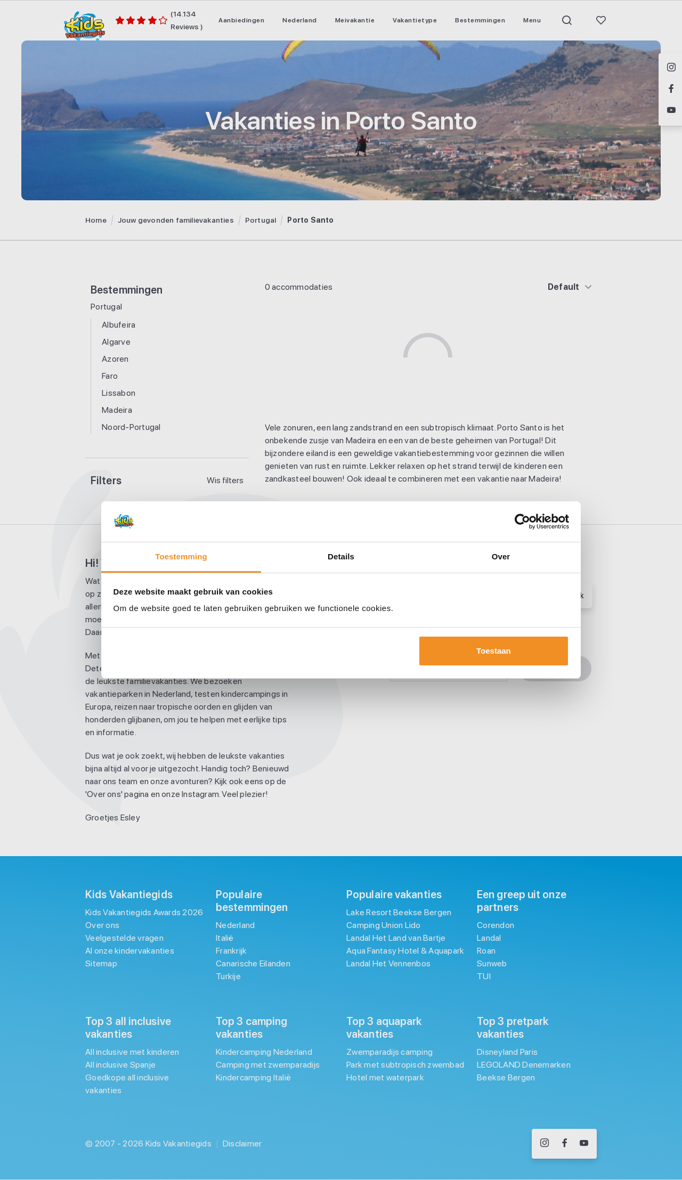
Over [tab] (501, 556)
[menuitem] (241, 20)
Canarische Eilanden (253, 963)
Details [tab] (341, 556)
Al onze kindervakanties (129, 951)
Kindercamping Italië (253, 1077)
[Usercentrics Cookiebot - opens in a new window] (522, 522)
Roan (486, 951)
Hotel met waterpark (385, 1077)
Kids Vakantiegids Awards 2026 (144, 912)
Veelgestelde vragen (124, 938)
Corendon (495, 925)
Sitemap (101, 963)
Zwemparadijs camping (389, 1052)
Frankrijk (231, 951)
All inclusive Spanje (120, 1065)
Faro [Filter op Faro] (110, 376)
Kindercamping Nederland (264, 1052)
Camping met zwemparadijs (268, 1065)
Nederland (235, 925)
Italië (225, 938)
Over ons (102, 925)
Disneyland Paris (507, 1052)
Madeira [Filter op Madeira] (117, 410)
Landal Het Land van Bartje (396, 938)
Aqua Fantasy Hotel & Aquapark (405, 951)
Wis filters (225, 480)
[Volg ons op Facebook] (564, 1143)
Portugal (261, 220)
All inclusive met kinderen (132, 1052)
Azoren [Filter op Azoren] (115, 359)
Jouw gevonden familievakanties (176, 220)
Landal (489, 938)
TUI (484, 976)
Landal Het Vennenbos (388, 963)
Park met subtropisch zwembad (405, 1065)
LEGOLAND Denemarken (524, 1065)
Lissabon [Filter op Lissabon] (118, 393)
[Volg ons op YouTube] (584, 1143)
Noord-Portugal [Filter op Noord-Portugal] (131, 427)
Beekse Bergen (506, 1077)
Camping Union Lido (383, 925)
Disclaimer (242, 1143)
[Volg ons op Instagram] (544, 1143)
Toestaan (493, 650)
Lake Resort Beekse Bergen (398, 912)
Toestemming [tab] (181, 556)
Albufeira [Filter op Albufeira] (118, 325)
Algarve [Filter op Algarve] (116, 342)
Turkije (228, 976)
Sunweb (492, 963)
